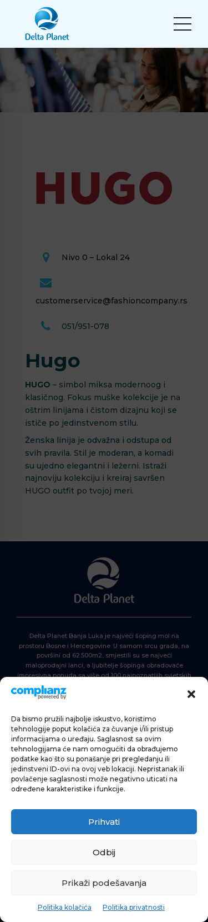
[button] (191, 694)
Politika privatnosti (134, 907)
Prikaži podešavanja (104, 883)
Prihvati (104, 821)
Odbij (104, 852)
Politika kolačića (65, 907)
